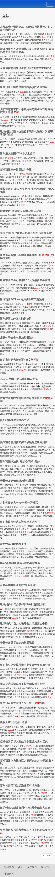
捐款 (20, 867)
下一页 (46, 856)
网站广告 (45, 867)
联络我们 (9, 867)
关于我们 (32, 867)
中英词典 (9, 873)
